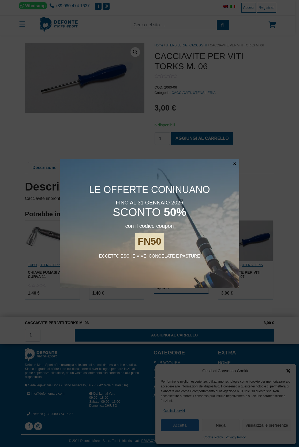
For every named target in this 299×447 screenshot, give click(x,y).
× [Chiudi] (234, 163)
